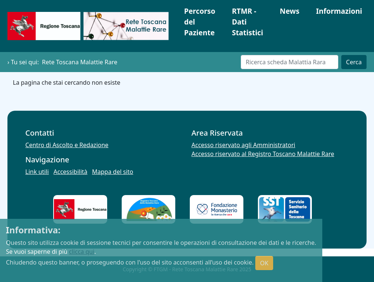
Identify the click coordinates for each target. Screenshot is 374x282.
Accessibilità (70, 172)
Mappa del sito (112, 172)
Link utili (37, 172)
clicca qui (81, 251)
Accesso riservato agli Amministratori (243, 145)
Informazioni (339, 11)
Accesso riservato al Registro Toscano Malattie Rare (263, 154)
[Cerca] (289, 62)
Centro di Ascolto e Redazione (66, 145)
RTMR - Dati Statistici (247, 22)
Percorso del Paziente (199, 22)
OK (264, 263)
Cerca (354, 62)
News (290, 11)
